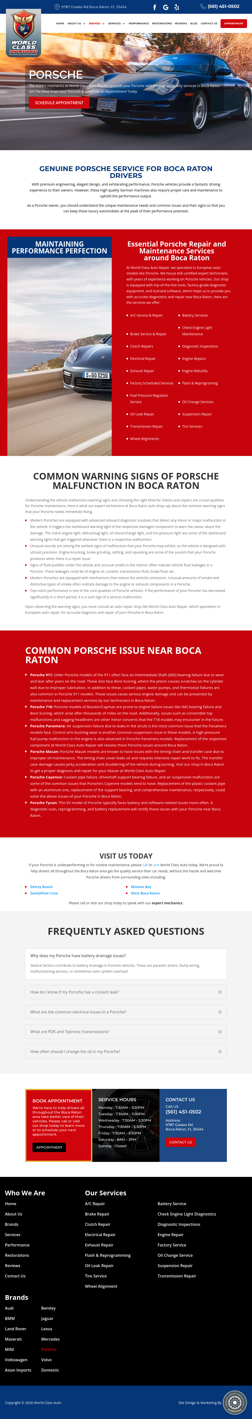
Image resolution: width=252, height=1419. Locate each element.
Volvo (46, 1359)
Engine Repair (171, 1234)
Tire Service (96, 1275)
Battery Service (172, 1203)
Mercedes (50, 1338)
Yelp (177, 7)
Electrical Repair (143, 357)
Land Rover (15, 1328)
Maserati (13, 1338)
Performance (139, 24)
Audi (9, 1307)
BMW (10, 1317)
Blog (194, 24)
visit (156, 864)
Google (166, 7)
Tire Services (192, 425)
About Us (74, 24)
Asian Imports (18, 1369)
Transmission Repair (146, 425)
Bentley (48, 1307)
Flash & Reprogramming (108, 1254)
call (145, 864)
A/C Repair (95, 1203)
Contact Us (209, 24)
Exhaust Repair (142, 370)
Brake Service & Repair (148, 333)
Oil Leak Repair (142, 413)
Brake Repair (97, 1213)
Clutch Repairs (141, 345)
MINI (9, 1348)
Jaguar (47, 1317)
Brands (94, 24)
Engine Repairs (194, 357)
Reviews (181, 24)
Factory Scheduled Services (151, 382)
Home (60, 24)
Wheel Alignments (144, 438)
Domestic (50, 1369)
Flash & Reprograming (200, 382)
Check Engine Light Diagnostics (187, 1213)
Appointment (233, 24)
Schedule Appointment (56, 102)
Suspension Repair (197, 413)
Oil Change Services (198, 401)
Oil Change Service (175, 1254)
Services (114, 24)
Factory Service (172, 1244)
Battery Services (195, 314)
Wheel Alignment (101, 1285)
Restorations (162, 24)
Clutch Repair (97, 1223)
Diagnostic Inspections (200, 345)
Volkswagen (16, 1359)
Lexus (46, 1328)
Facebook (154, 7)
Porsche (49, 1348)
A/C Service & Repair (146, 314)
